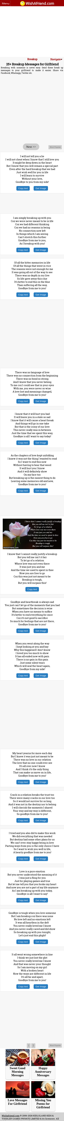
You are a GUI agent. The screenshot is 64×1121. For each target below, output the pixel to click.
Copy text (23, 188)
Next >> (31, 146)
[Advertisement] (32, 31)
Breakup (32, 59)
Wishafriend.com (10, 1115)
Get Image (40, 188)
